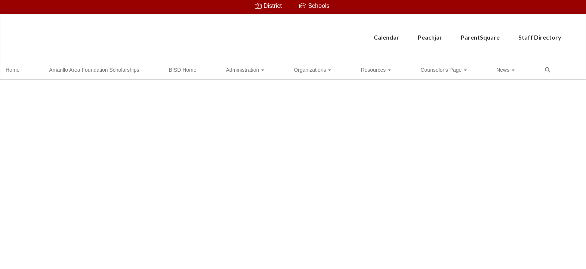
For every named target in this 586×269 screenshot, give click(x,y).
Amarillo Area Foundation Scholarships (87, 69)
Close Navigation (447, 72)
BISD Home (158, 69)
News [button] (389, 69)
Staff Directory (382, 33)
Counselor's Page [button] (345, 69)
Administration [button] (202, 69)
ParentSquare (322, 33)
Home (24, 69)
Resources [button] (296, 69)
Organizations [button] (250, 69)
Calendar (228, 33)
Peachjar (272, 33)
